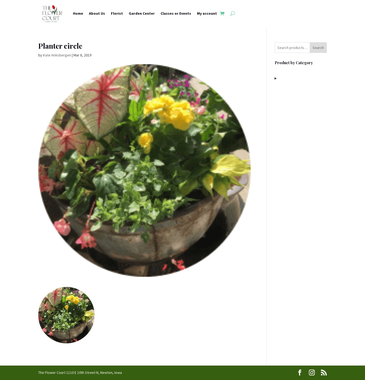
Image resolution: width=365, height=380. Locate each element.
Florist (117, 13)
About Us (97, 13)
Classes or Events (176, 13)
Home (78, 13)
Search (318, 47)
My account (207, 13)
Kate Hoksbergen (57, 55)
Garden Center (142, 13)
